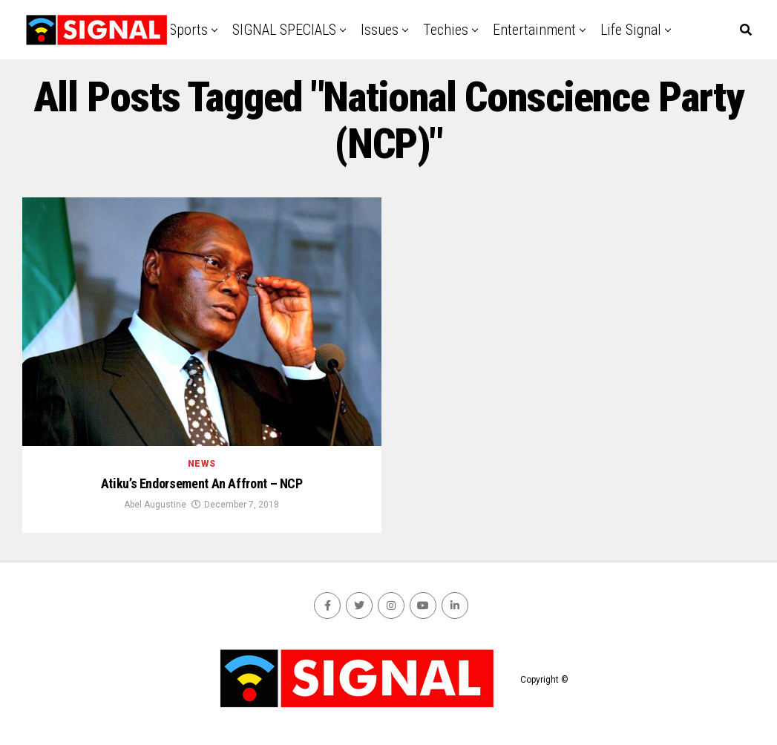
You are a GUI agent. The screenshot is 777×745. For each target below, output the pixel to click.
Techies (445, 30)
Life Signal (630, 30)
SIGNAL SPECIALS (284, 30)
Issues (380, 30)
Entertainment (534, 30)
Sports (188, 30)
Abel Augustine (155, 504)
